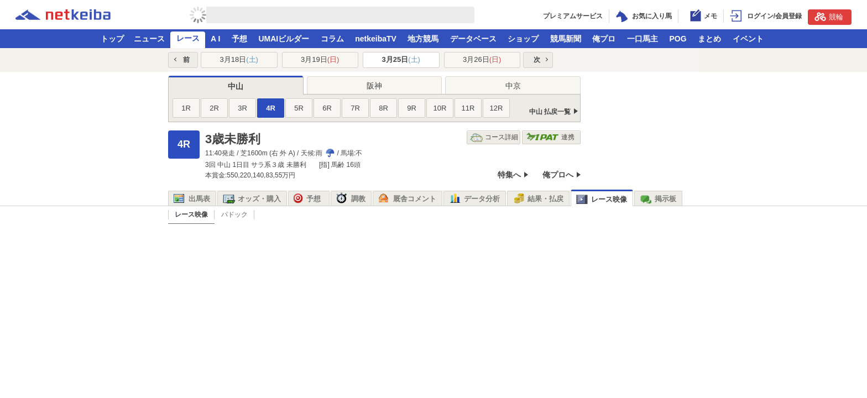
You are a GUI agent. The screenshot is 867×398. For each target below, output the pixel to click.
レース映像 (601, 199)
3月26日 (482, 59)
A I (215, 38)
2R (214, 108)
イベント (748, 38)
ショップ (523, 38)
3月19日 (320, 59)
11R (468, 108)
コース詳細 (494, 137)
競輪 (828, 16)
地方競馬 (423, 38)
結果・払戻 (538, 199)
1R (186, 108)
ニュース (149, 38)
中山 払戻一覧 (550, 112)
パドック (234, 214)
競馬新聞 (565, 38)
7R (355, 108)
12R (496, 108)
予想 (239, 38)
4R (270, 108)
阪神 (374, 85)
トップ (112, 38)
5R (299, 108)
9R (411, 108)
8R (383, 108)
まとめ (709, 38)
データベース (473, 38)
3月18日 (239, 59)
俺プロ (603, 38)
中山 (235, 86)
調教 (350, 199)
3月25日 (401, 59)
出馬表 (192, 199)
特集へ (509, 174)
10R (440, 108)
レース (188, 38)
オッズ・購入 (252, 199)
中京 (513, 85)
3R (242, 108)
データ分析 (474, 199)
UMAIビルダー (283, 38)
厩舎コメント (407, 199)
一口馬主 (642, 38)
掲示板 (658, 199)
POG (677, 38)
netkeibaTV (375, 38)
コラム (332, 38)
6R (327, 108)
